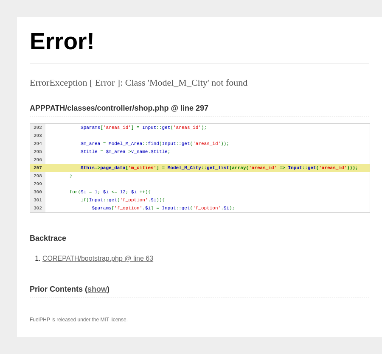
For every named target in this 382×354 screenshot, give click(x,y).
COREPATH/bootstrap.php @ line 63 (97, 258)
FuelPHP (40, 320)
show (97, 289)
